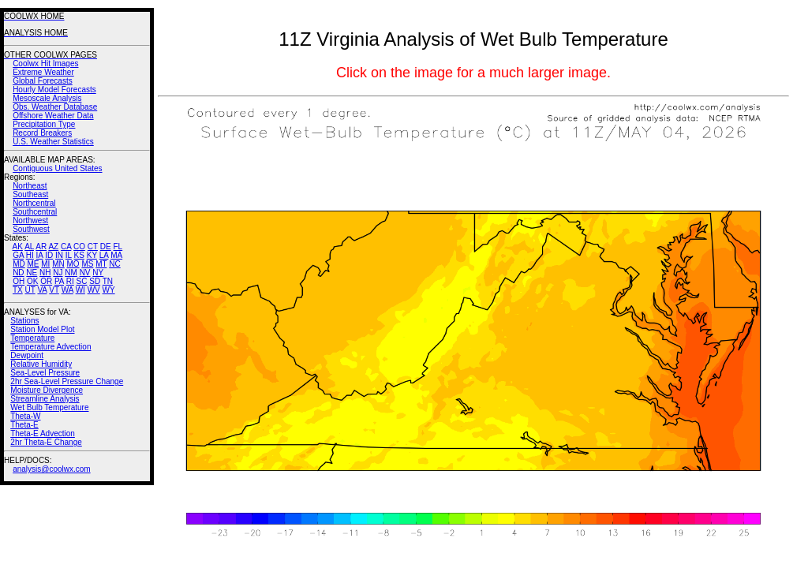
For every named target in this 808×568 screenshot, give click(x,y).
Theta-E (24, 424)
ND (18, 272)
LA (104, 255)
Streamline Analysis (44, 398)
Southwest (31, 229)
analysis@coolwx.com (52, 469)
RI (70, 281)
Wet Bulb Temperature (49, 407)
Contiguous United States (57, 168)
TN (108, 281)
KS (79, 255)
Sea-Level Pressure (45, 372)
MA (116, 255)
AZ (53, 246)
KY (92, 255)
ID (49, 255)
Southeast (30, 194)
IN (59, 255)
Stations (24, 320)
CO (79, 246)
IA (39, 255)
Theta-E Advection (42, 433)
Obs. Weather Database (55, 107)
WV (94, 290)
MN (58, 264)
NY (97, 272)
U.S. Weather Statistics (53, 141)
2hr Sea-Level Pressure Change (66, 381)
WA (67, 290)
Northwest (30, 220)
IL (68, 255)
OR (46, 281)
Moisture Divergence (46, 390)
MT (101, 264)
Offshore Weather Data (53, 115)
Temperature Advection (50, 346)
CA (66, 246)
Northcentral (34, 203)
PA (59, 281)
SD (94, 281)
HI (30, 255)
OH (18, 281)
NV (85, 272)
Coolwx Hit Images (45, 63)
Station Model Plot (42, 329)
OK (32, 281)
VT (54, 290)
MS (87, 264)
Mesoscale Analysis (47, 98)
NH (44, 272)
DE (105, 246)
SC (82, 281)
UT (30, 290)
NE (31, 272)
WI (80, 290)
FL (117, 246)
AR (41, 246)
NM (71, 272)
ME (33, 264)
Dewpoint (26, 355)
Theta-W (25, 416)
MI (45, 264)
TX (18, 290)
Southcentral (35, 211)
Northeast (30, 185)
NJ (57, 272)
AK (18, 246)
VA (42, 290)
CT (93, 246)
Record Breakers (42, 133)
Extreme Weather (43, 72)
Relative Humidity (41, 364)
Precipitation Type (44, 124)
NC (114, 264)
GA (18, 255)
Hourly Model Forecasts (54, 89)
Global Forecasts (43, 81)
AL (29, 246)
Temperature (32, 338)
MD (19, 264)
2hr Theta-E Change (45, 442)
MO (72, 264)
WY (109, 290)
